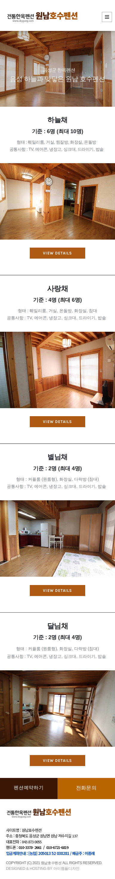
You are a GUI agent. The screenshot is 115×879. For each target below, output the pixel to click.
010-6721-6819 (57, 847)
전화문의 (86, 788)
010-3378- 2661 (29, 847)
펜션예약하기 (29, 787)
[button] (57, 253)
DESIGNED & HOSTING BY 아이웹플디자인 (43, 868)
